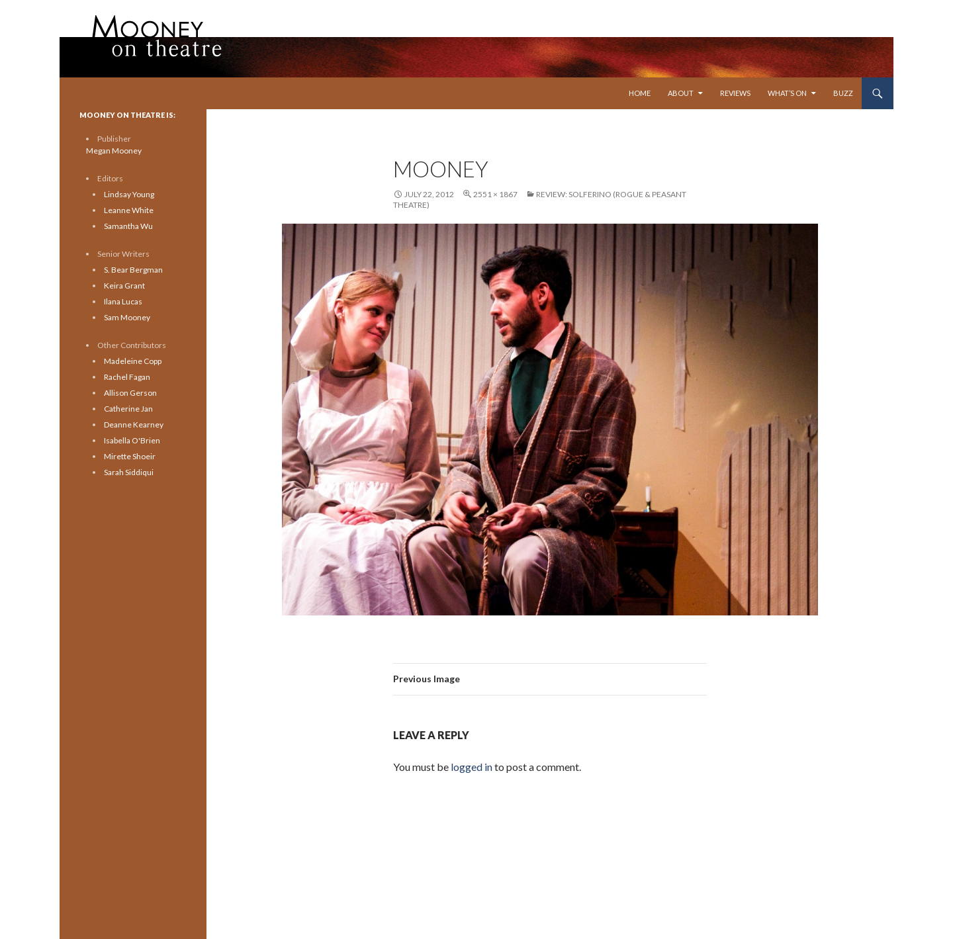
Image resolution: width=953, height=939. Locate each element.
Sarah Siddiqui (129, 472)
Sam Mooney (127, 317)
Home (640, 93)
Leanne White (129, 210)
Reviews (735, 93)
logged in (471, 766)
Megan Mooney (114, 151)
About (681, 93)
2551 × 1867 (495, 194)
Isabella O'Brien (132, 440)
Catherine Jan (128, 409)
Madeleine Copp (132, 361)
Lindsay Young (129, 194)
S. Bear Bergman (133, 270)
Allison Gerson (130, 393)
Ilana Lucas (123, 301)
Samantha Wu (128, 226)
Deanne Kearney (133, 424)
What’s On (787, 93)
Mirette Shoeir (130, 456)
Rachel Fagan (127, 377)
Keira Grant (124, 286)
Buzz (843, 93)
